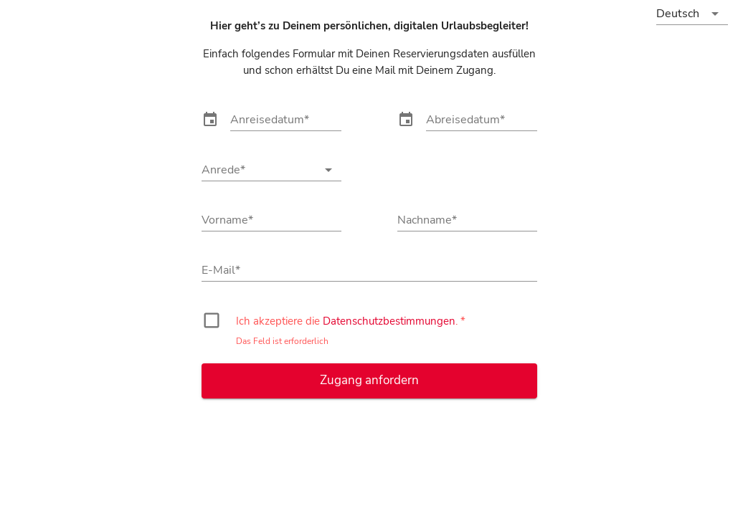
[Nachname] (467, 220)
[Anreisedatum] (285, 119)
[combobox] (271, 171)
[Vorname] (271, 220)
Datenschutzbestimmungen (389, 320)
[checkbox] (210, 322)
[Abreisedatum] (481, 119)
